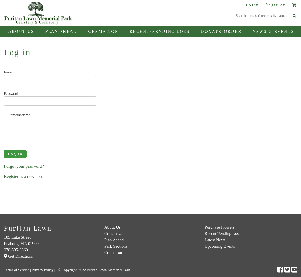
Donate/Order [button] (221, 31)
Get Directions (18, 256)
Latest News (215, 240)
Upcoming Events (220, 246)
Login (252, 5)
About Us (112, 227)
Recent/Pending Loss (160, 31)
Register (275, 5)
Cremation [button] (103, 31)
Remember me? (18, 115)
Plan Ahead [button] (61, 31)
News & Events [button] (273, 31)
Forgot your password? (24, 166)
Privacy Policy (42, 270)
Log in (15, 154)
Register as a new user (23, 176)
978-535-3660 (16, 250)
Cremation (113, 252)
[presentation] (44, 133)
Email (8, 72)
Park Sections (116, 246)
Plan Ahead (114, 240)
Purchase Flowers (219, 227)
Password (11, 94)
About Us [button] (21, 31)
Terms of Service (16, 270)
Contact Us (113, 233)
